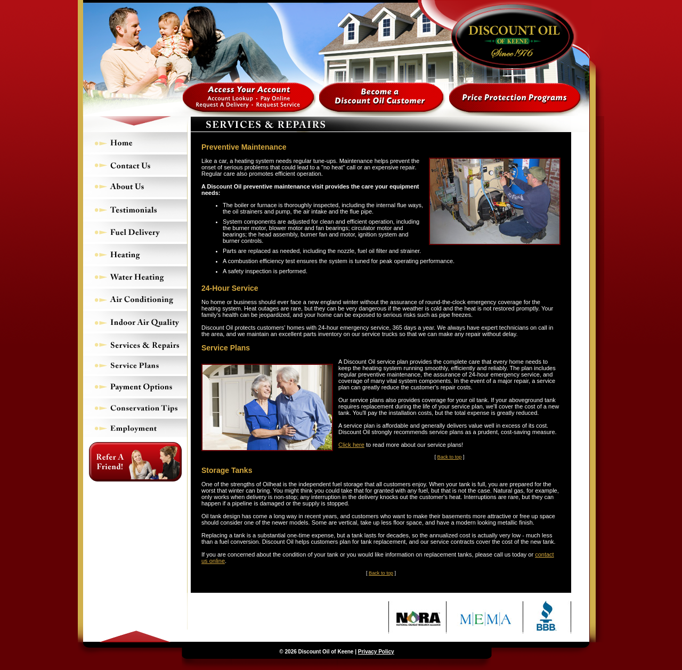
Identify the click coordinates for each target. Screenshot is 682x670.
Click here (351, 445)
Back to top (449, 457)
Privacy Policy (376, 652)
